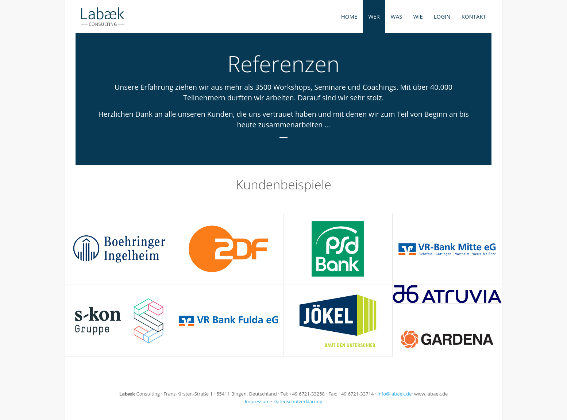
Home (349, 16)
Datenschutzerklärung (297, 401)
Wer (373, 16)
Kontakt (474, 16)
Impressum (257, 401)
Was (396, 16)
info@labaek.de (395, 393)
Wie (418, 16)
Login (442, 16)
